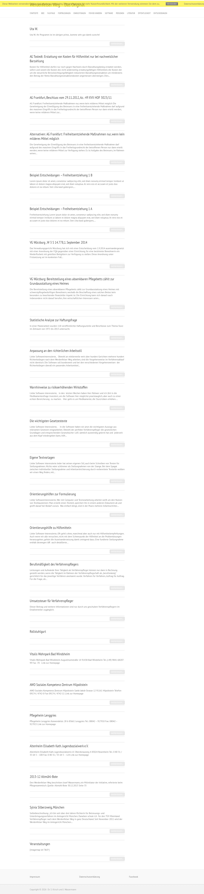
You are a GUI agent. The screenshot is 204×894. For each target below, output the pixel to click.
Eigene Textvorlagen (42, 457)
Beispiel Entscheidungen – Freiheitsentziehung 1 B (61, 175)
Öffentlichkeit (144, 13)
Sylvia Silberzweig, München (47, 807)
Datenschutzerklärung (89, 876)
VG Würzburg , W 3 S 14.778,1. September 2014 (58, 242)
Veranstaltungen (40, 844)
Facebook (133, 876)
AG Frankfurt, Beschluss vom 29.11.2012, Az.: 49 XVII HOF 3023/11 (71, 97)
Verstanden (172, 4)
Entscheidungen (160, 13)
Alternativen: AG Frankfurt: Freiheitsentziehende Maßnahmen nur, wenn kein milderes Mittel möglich (77, 136)
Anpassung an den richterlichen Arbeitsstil (56, 350)
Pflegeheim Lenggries (43, 715)
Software (109, 13)
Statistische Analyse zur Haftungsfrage (53, 320)
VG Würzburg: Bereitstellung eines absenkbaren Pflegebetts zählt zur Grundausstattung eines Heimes (72, 281)
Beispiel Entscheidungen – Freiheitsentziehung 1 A (61, 208)
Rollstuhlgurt (38, 631)
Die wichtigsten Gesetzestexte (48, 421)
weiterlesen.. (117, 43)
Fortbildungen (64, 13)
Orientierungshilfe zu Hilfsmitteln (50, 527)
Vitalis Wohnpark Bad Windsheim (50, 654)
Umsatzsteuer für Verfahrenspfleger (51, 601)
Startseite (34, 13)
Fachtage (51, 13)
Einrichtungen (80, 13)
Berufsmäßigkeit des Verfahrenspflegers (54, 564)
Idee (42, 13)
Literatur (131, 13)
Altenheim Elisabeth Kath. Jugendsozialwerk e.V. (59, 746)
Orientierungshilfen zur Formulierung (53, 494)
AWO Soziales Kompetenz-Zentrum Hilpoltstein (59, 684)
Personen (120, 13)
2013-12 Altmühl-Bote (44, 776)
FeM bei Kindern (95, 13)
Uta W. (34, 29)
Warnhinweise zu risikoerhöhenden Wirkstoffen (59, 387)
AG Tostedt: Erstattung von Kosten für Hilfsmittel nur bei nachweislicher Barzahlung (74, 58)
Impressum (35, 876)
